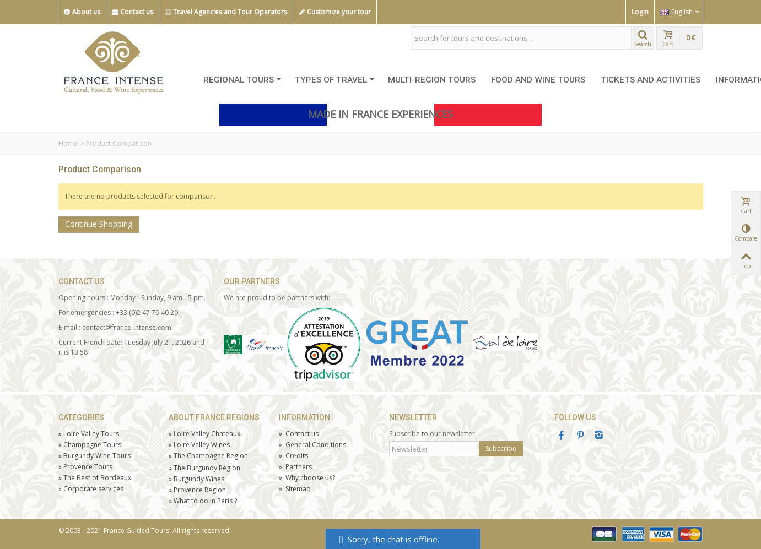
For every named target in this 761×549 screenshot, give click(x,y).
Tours (85, 466)
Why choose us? (307, 477)
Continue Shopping (98, 224)
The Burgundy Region (204, 467)
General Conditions (312, 444)
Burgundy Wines (196, 478)
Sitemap (295, 488)
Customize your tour (335, 12)
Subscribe (500, 448)
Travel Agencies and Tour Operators (226, 12)
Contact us (132, 12)
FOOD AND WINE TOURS (538, 80)
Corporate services (90, 488)
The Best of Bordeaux (94, 477)
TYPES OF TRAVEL (335, 80)
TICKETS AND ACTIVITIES (650, 80)
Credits (293, 455)
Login (640, 12)
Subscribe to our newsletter (432, 433)
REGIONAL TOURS (242, 80)
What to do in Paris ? (203, 500)
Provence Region (197, 489)
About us (82, 12)
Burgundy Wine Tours (94, 455)
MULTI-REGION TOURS (432, 80)
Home (68, 143)
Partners (295, 466)
